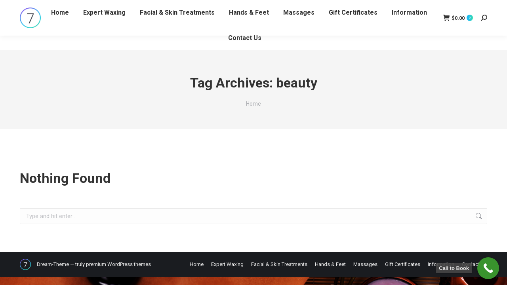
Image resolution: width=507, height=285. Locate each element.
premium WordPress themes (118, 264)
